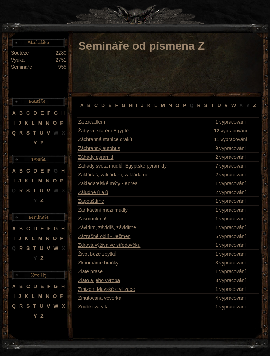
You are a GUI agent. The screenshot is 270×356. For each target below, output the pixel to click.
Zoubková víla (93, 307)
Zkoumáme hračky (98, 263)
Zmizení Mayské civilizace (106, 289)
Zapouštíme (91, 201)
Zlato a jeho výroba (99, 280)
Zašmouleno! (92, 218)
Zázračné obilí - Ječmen (104, 236)
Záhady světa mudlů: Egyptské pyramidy (122, 166)
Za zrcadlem (91, 122)
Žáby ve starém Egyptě (103, 130)
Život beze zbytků (97, 254)
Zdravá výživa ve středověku (109, 245)
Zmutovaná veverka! (100, 298)
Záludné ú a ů (93, 192)
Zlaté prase (90, 271)
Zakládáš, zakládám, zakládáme (113, 174)
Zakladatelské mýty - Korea (108, 183)
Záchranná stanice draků (105, 139)
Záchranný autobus (99, 148)
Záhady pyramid (95, 157)
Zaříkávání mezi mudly (103, 210)
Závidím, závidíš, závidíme (107, 227)
